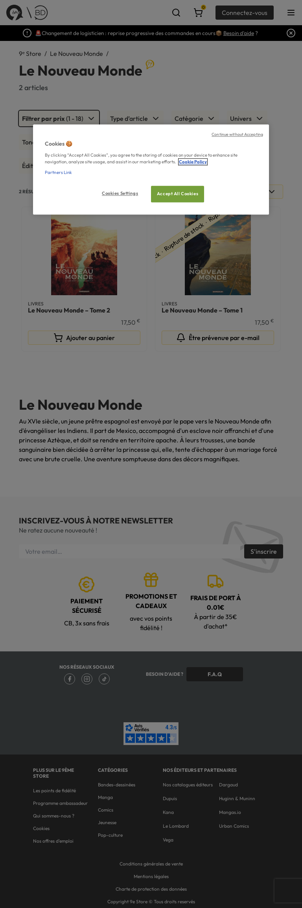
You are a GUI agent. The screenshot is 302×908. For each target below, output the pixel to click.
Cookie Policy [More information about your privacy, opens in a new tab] (193, 162)
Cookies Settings (120, 193)
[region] (151, 169)
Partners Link (58, 172)
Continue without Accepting (237, 134)
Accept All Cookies (177, 193)
